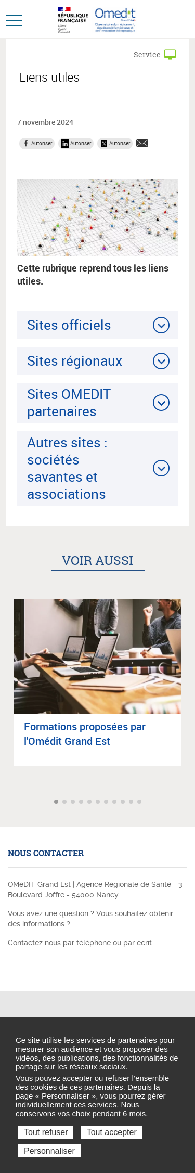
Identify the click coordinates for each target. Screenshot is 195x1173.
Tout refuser (46, 1132)
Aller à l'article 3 (74, 802)
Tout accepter (112, 1132)
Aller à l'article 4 (82, 802)
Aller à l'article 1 (57, 802)
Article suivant (186, 801)
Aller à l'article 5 (90, 802)
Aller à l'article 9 (124, 802)
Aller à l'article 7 (107, 802)
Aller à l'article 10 (132, 802)
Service (147, 54)
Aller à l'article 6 (99, 802)
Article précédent (9, 801)
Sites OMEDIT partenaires (69, 402)
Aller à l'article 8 (115, 802)
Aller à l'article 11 (140, 802)
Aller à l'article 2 (65, 802)
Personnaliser (49, 1150)
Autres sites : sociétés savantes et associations (67, 468)
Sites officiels (69, 324)
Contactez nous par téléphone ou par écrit (80, 942)
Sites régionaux (74, 360)
